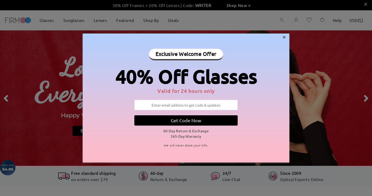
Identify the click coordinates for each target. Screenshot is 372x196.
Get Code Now (186, 120)
